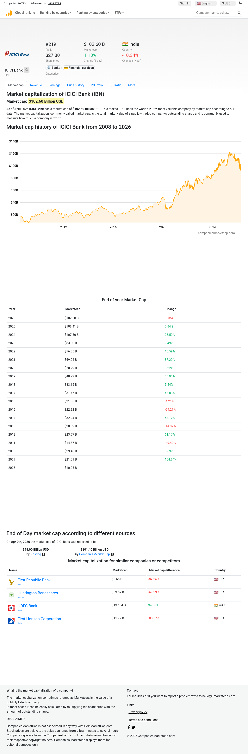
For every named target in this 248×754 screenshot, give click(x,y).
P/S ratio (115, 85)
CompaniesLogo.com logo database (71, 735)
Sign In (184, 3)
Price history (75, 85)
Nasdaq (35, 554)
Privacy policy (137, 712)
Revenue (36, 85)
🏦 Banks (53, 68)
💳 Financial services (79, 68)
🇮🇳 (130, 44)
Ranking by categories (92, 12)
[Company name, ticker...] (218, 12)
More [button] (131, 85)
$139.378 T (54, 3)
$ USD (226, 3)
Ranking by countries (54, 12)
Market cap (16, 85)
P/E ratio (97, 85)
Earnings (54, 85)
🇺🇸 (204, 3)
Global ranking (25, 12)
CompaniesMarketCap (94, 554)
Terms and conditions (143, 720)
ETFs (118, 12)
